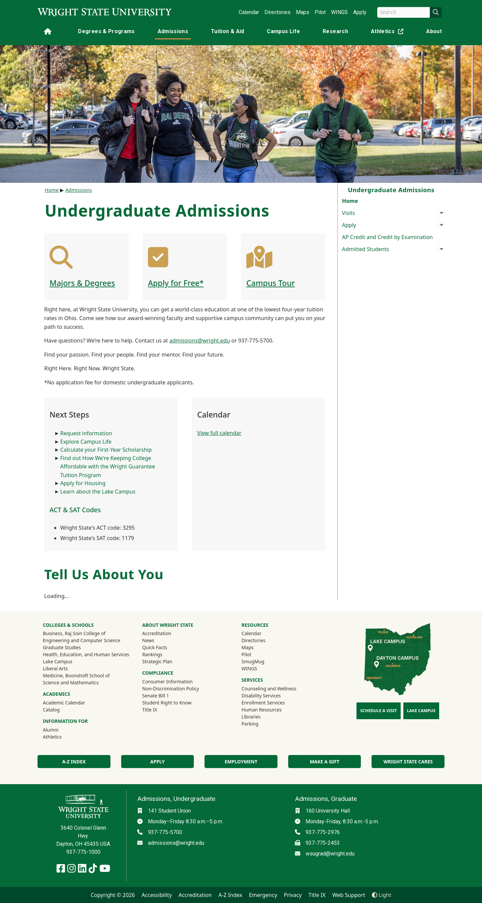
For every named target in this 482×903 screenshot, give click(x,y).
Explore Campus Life (85, 441)
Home (350, 201)
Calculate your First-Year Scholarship (106, 449)
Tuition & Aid (227, 31)
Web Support (348, 895)
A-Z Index (74, 761)
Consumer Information (167, 681)
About (434, 31)
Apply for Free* (176, 283)
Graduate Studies (62, 647)
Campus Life (283, 31)
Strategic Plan (157, 661)
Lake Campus (57, 661)
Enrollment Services (263, 702)
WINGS (339, 12)
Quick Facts (154, 647)
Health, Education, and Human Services (86, 654)
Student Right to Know (166, 702)
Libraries (251, 716)
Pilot (320, 12)
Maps (302, 12)
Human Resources (262, 709)
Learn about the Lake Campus (98, 491)
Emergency (263, 895)
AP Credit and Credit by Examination (387, 237)
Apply (360, 12)
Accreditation (156, 633)
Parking (250, 724)
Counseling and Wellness (269, 688)
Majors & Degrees (82, 283)
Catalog (51, 709)
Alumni (59, 729)
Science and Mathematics (71, 682)
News (148, 640)
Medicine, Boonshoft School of (76, 675)
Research (335, 31)
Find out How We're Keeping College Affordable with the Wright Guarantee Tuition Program (107, 466)
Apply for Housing (82, 483)
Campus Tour (270, 283)
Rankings (152, 654)
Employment (241, 761)
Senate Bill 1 (155, 695)
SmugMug (262, 661)
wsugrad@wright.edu (330, 853)
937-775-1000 (83, 852)
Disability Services (261, 695)
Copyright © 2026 (113, 895)
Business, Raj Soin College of (74, 633)
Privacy (293, 895)
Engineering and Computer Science (81, 640)
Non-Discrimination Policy (170, 688)
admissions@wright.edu (199, 340)
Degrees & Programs (106, 31)
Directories (277, 12)
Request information (86, 433)
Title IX (149, 709)
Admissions (173, 31)
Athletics (388, 32)
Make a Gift (324, 761)
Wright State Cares (408, 761)
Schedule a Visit (378, 710)
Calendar (249, 12)
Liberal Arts (55, 668)
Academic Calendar (64, 702)
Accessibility (157, 895)
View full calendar (219, 433)
